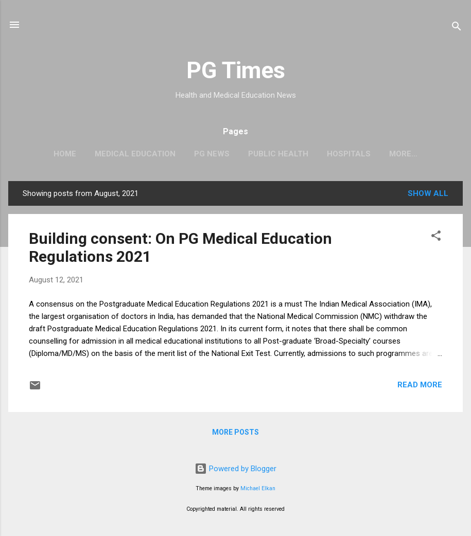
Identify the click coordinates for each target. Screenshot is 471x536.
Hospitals (333, 153)
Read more (419, 386)
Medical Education (119, 153)
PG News (196, 153)
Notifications (403, 153)
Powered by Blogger (235, 468)
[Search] (456, 28)
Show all (428, 195)
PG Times (235, 70)
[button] (436, 239)
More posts (235, 434)
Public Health (263, 153)
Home (49, 153)
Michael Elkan (257, 488)
